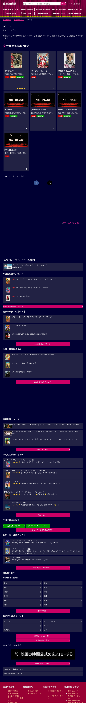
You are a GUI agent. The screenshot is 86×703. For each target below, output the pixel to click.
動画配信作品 (59, 13)
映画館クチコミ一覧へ (42, 636)
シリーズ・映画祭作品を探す (42, 530)
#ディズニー (44, 526)
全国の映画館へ (42, 611)
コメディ (7, 630)
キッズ (46, 626)
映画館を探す (10, 13)
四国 (45, 600)
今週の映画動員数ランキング (13, 306)
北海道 (6, 592)
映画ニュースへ (42, 449)
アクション (8, 621)
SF (5, 626)
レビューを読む (75, 13)
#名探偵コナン (31, 526)
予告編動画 (43, 13)
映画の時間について (42, 663)
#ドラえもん (7, 526)
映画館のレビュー (34, 693)
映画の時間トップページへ (13, 674)
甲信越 (6, 596)
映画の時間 (7, 20)
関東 (45, 583)
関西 (5, 587)
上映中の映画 (27, 9)
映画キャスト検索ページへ (13, 669)
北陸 (45, 596)
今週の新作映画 (43, 9)
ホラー (46, 630)
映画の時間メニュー (10, 10)
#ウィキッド (19, 526)
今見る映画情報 (74, 701)
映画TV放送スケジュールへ (42, 568)
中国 (5, 600)
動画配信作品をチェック (42, 382)
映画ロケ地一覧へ (42, 640)
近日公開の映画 (59, 9)
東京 (5, 583)
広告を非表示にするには (72, 223)
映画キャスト (19, 20)
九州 (5, 605)
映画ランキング (75, 9)
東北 (45, 592)
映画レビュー (42, 515)
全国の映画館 (33, 691)
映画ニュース (27, 13)
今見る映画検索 (74, 4)
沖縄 (45, 605)
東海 (45, 587)
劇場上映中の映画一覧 (42, 344)
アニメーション (49, 621)
